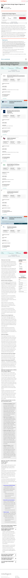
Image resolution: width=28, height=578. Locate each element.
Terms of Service (3, 572)
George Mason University (13, 157)
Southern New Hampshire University (13, 104)
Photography (20, 274)
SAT (9, 304)
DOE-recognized (8, 269)
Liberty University (11, 130)
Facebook (2, 573)
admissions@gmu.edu (6, 177)
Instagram (2, 574)
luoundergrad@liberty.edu (7, 150)
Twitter (2, 574)
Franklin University (12, 219)
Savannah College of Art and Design (16, 68)
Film (19, 267)
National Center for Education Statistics (11, 45)
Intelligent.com (6, 570)
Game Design (20, 272)
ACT (11, 304)
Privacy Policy (3, 571)
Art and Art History (21, 277)
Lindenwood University (12, 184)
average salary (3, 31)
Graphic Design (21, 269)
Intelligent (4, 1)
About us (17, 564)
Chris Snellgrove (8, 7)
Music (19, 265)
